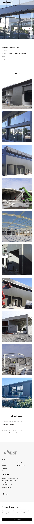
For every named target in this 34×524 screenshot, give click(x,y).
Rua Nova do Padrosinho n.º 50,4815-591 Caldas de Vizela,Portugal (10, 480)
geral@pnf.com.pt (7, 487)
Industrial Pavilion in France (11, 433)
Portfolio (4, 468)
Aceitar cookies (17, 520)
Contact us (20, 462)
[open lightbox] (17, 93)
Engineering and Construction (12, 421)
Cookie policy (21, 465)
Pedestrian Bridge (8, 424)
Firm (3, 470)
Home (3, 462)
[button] (30, 2)
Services (4, 465)
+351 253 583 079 (7, 484)
